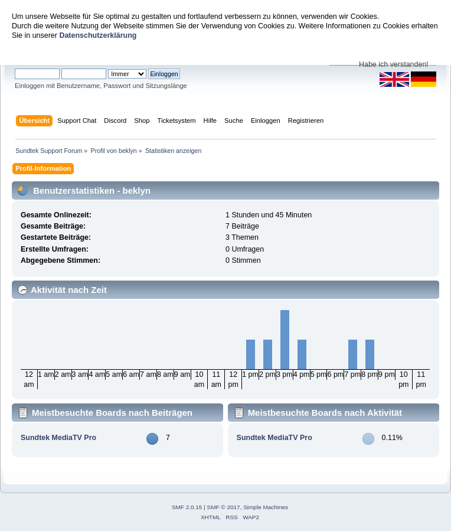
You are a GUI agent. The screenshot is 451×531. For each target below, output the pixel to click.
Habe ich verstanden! (394, 64)
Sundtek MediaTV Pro (58, 438)
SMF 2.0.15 (187, 507)
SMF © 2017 (223, 507)
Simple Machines (265, 507)
